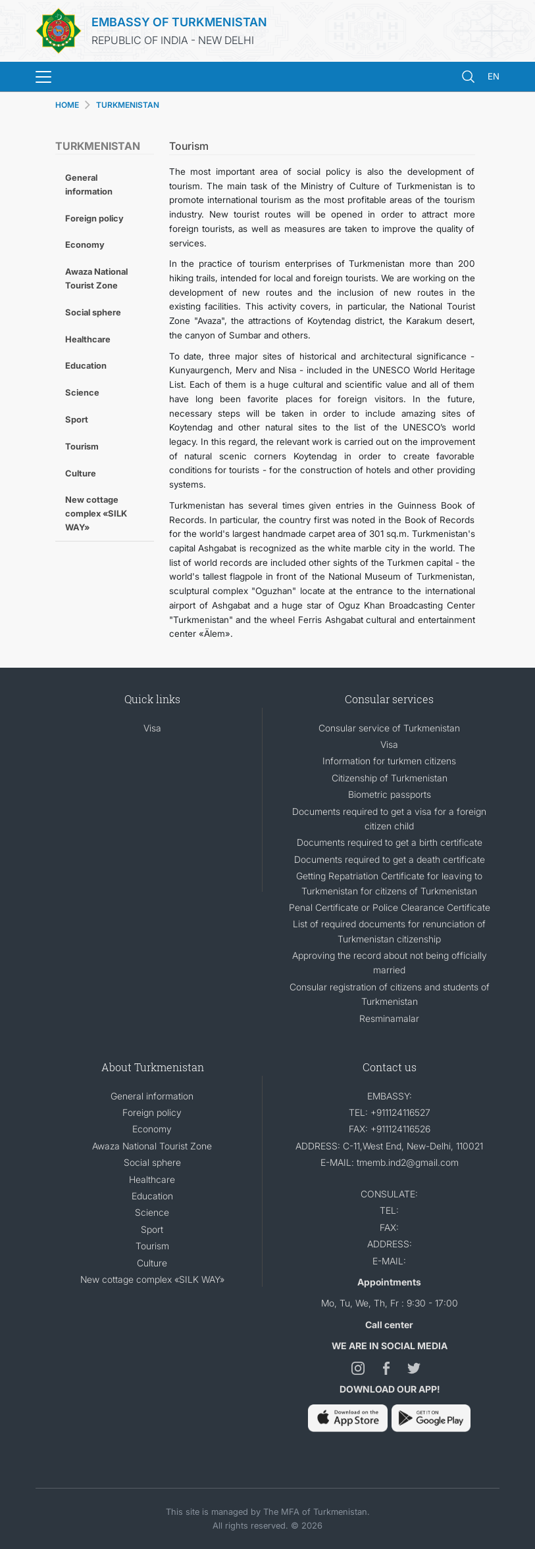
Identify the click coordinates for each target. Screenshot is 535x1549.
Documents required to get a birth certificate (389, 842)
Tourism (82, 446)
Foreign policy (94, 218)
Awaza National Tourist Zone (96, 278)
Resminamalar (389, 1018)
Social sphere (93, 312)
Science (82, 392)
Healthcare (88, 339)
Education (86, 365)
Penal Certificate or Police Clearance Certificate (389, 907)
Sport (76, 419)
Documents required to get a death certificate (389, 859)
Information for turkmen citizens (389, 760)
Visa (152, 727)
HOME (67, 105)
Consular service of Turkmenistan (389, 727)
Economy (85, 244)
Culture (80, 473)
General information (89, 184)
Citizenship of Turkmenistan (389, 777)
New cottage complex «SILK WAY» (96, 513)
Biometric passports (389, 794)
